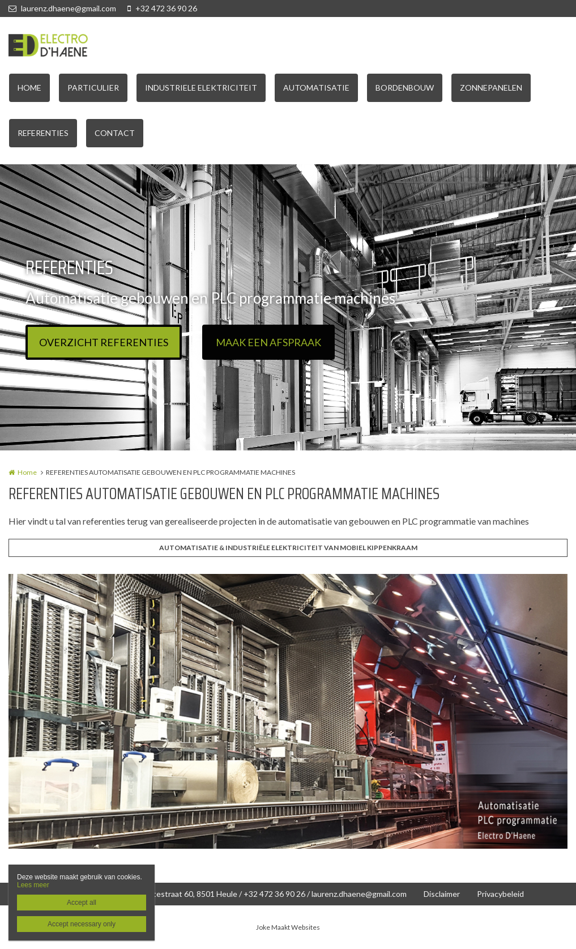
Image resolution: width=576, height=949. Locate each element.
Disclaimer (442, 894)
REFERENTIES (43, 133)
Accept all (81, 903)
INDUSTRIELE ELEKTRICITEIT (201, 87)
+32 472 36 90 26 (162, 8)
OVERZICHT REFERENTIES (103, 342)
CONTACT (115, 133)
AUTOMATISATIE (316, 87)
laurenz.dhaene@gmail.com (62, 8)
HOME (29, 87)
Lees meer (33, 885)
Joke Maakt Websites (288, 927)
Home (27, 472)
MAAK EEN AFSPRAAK (268, 342)
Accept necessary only (82, 924)
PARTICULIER (93, 87)
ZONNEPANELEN (491, 87)
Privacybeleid (500, 894)
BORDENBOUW (405, 87)
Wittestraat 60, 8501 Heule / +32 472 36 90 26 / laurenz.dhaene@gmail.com (273, 894)
